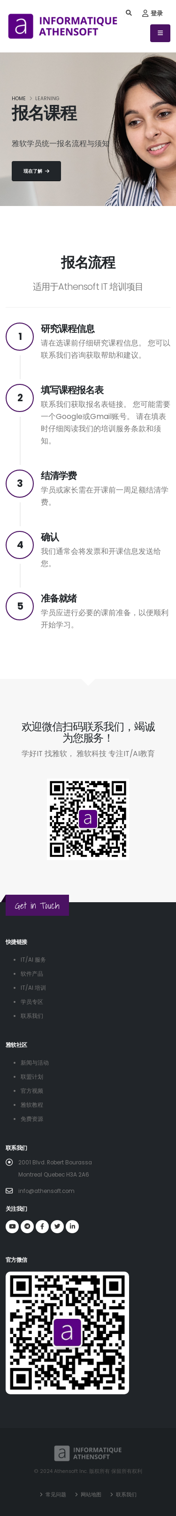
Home (19, 98)
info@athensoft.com (46, 1191)
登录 (152, 13)
